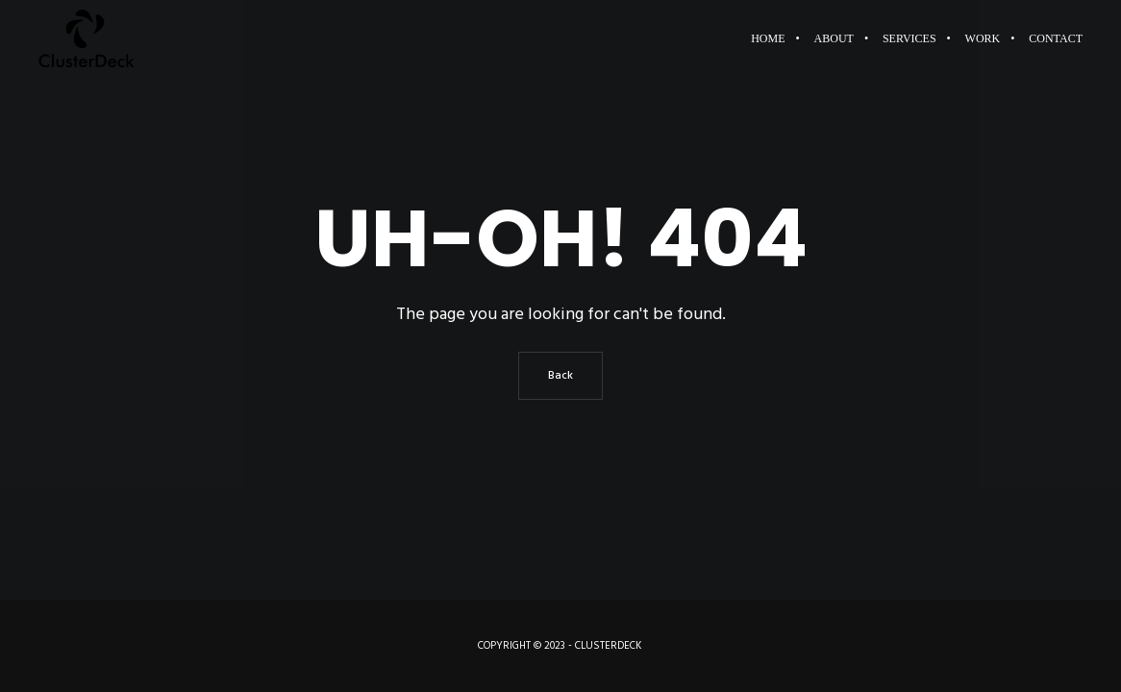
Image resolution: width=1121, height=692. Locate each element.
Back (560, 375)
